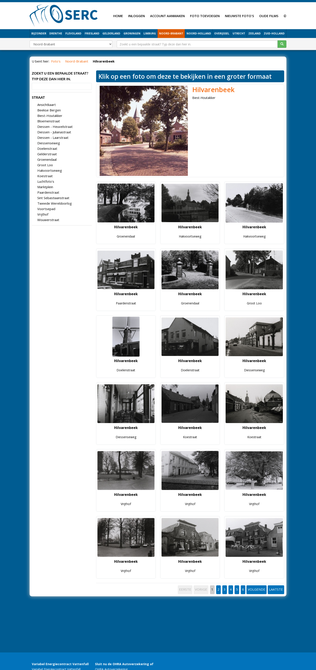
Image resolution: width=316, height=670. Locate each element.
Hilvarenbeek (213, 89)
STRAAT (38, 97)
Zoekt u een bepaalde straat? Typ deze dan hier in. (60, 76)
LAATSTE (276, 589)
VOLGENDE (256, 589)
